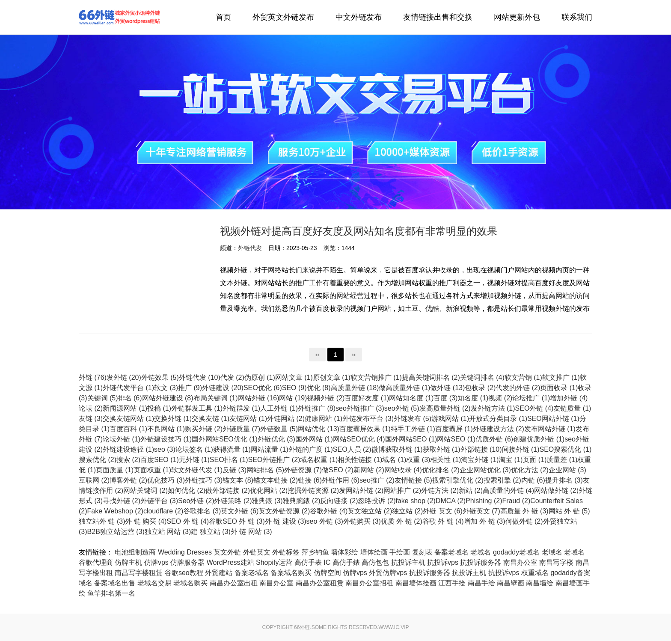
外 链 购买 (145, 521)
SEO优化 (262, 387)
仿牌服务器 (187, 562)
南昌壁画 (510, 583)
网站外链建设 (167, 398)
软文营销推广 (376, 377)
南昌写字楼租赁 (139, 572)
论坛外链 (121, 439)
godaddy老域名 (516, 552)
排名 (130, 398)
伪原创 (259, 377)
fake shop (415, 500)
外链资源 (303, 470)
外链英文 (481, 511)
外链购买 (362, 521)
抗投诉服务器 (480, 562)
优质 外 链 (401, 521)
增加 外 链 (484, 521)
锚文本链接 (275, 480)
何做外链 (524, 521)
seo (164, 449)
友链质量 (572, 408)
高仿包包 (375, 562)
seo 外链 (324, 521)
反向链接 (339, 500)
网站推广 (402, 490)
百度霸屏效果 (365, 428)
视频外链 (325, 398)
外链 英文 (442, 511)
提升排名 (564, 480)
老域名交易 (154, 583)
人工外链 (279, 408)
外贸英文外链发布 (283, 17)
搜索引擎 (502, 480)
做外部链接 (227, 490)
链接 (310, 480)
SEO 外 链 (187, 521)
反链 (234, 470)
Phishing (484, 500)
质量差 (561, 459)
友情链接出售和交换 (437, 17)
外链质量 (241, 428)
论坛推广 (531, 398)
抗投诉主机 (408, 562)
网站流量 (269, 449)
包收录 (480, 387)
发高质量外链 (445, 408)
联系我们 (576, 17)
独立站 (407, 511)
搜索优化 (97, 459)
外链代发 (119, 17)
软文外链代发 (197, 470)
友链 (91, 418)
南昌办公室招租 (369, 583)
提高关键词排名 (431, 377)
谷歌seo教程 (184, 572)
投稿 (159, 408)
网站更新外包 (517, 17)
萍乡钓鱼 (315, 552)
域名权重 (319, 459)
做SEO (337, 470)
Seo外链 (196, 500)
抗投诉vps (442, 562)
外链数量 (279, 428)
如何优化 (186, 490)
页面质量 (115, 470)
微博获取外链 (397, 449)
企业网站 (567, 470)
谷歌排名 (202, 511)
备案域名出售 (114, 583)
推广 (190, 387)
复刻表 (422, 552)
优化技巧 (166, 480)
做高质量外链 (404, 387)
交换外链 (173, 418)
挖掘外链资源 (313, 490)
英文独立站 (369, 511)
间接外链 (521, 449)
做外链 (447, 387)
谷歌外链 (328, 511)
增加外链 (569, 398)
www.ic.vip (393, 627)
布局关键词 (215, 398)
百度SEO (159, 459)
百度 (445, 398)
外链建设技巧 (166, 439)
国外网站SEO (411, 439)
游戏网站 (450, 418)
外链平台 (159, 500)
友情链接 (413, 480)
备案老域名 (451, 552)
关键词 (102, 398)
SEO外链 (534, 408)
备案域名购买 (291, 572)
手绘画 (399, 552)
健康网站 (323, 418)
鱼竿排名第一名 (111, 593)
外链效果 (160, 377)
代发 (232, 377)
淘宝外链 (480, 459)
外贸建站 (218, 572)
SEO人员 (352, 449)
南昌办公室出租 (234, 583)
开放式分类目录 (498, 418)
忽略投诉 (376, 500)
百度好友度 (366, 398)
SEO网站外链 (553, 418)
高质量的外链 (508, 490)
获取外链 (441, 449)
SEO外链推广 (274, 459)
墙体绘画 (374, 552)
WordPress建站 (230, 562)
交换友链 (210, 418)
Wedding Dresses (185, 552)
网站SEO (456, 439)
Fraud (516, 500)
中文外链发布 (359, 17)
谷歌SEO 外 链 (237, 521)
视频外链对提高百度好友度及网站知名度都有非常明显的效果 (358, 231)
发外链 (124, 377)
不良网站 (166, 428)
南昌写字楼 (556, 562)
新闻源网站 (125, 408)
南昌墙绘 (539, 583)
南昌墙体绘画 (415, 583)
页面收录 (559, 387)
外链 (93, 377)
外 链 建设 (285, 521)
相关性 (445, 459)
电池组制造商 (135, 552)
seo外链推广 (360, 408)
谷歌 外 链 (443, 521)
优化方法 (530, 470)
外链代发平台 (128, 387)
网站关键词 (145, 490)
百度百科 (128, 428)
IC (327, 562)
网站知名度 (411, 398)
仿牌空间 (327, 572)
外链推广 (317, 408)
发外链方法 (493, 408)
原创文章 (331, 377)
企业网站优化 (485, 470)
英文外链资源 (284, 511)
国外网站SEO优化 (225, 439)
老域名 (480, 552)
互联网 (94, 480)
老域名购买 (190, 583)
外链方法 (440, 490)
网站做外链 (556, 490)
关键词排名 (482, 377)
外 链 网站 (251, 531)
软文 (166, 387)
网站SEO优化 (359, 439)
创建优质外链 (538, 439)
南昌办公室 (520, 562)
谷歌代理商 (96, 562)
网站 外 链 (569, 511)
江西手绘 (452, 583)
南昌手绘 (481, 583)
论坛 (91, 408)
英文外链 (239, 511)
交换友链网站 (128, 418)
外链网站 (286, 418)
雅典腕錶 (301, 500)
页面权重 (152, 470)
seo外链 (401, 408)
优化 (319, 387)
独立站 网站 (168, 531)
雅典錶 (267, 500)
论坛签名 (194, 449)
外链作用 (340, 480)
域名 (394, 459)
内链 (533, 480)
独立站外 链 (102, 521)
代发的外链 (518, 387)
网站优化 (318, 428)
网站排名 (265, 470)
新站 (471, 490)
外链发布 (412, 418)
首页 (223, 17)
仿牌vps (156, 562)
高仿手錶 (346, 562)
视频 (500, 398)
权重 (418, 459)
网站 (293, 398)
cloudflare (163, 511)
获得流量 (232, 449)
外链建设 (222, 387)
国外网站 (314, 439)
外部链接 (481, 449)
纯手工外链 (413, 428)
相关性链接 (360, 459)
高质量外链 (355, 387)
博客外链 (128, 480)
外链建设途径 (128, 449)
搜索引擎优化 (458, 480)
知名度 (472, 398)
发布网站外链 (550, 428)
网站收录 (403, 470)
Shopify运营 (274, 562)
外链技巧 (204, 480)
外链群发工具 (197, 408)
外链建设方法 (498, 428)
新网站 (368, 470)
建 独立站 (210, 531)
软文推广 (561, 377)
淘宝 (511, 459)
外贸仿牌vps (388, 572)
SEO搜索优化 (566, 449)
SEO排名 (229, 459)
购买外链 (204, 428)
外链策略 (233, 500)
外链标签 (286, 552)
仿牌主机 (128, 562)
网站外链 (258, 398)
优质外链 (494, 439)
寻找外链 (121, 500)
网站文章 (294, 377)
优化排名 (441, 470)
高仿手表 (308, 562)
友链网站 (248, 418)
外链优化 (276, 439)
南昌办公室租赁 (320, 583)
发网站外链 (361, 490)
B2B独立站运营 (116, 531)
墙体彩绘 (344, 552)
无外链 (194, 459)
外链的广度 (310, 449)
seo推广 (377, 480)
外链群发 (241, 408)
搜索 (128, 459)
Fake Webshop (115, 511)
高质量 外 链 (524, 511)
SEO (294, 387)
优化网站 (269, 490)
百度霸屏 (454, 428)
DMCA (451, 500)
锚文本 (238, 480)
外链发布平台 (368, 418)
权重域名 (535, 572)
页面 (534, 459)
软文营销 (523, 377)
